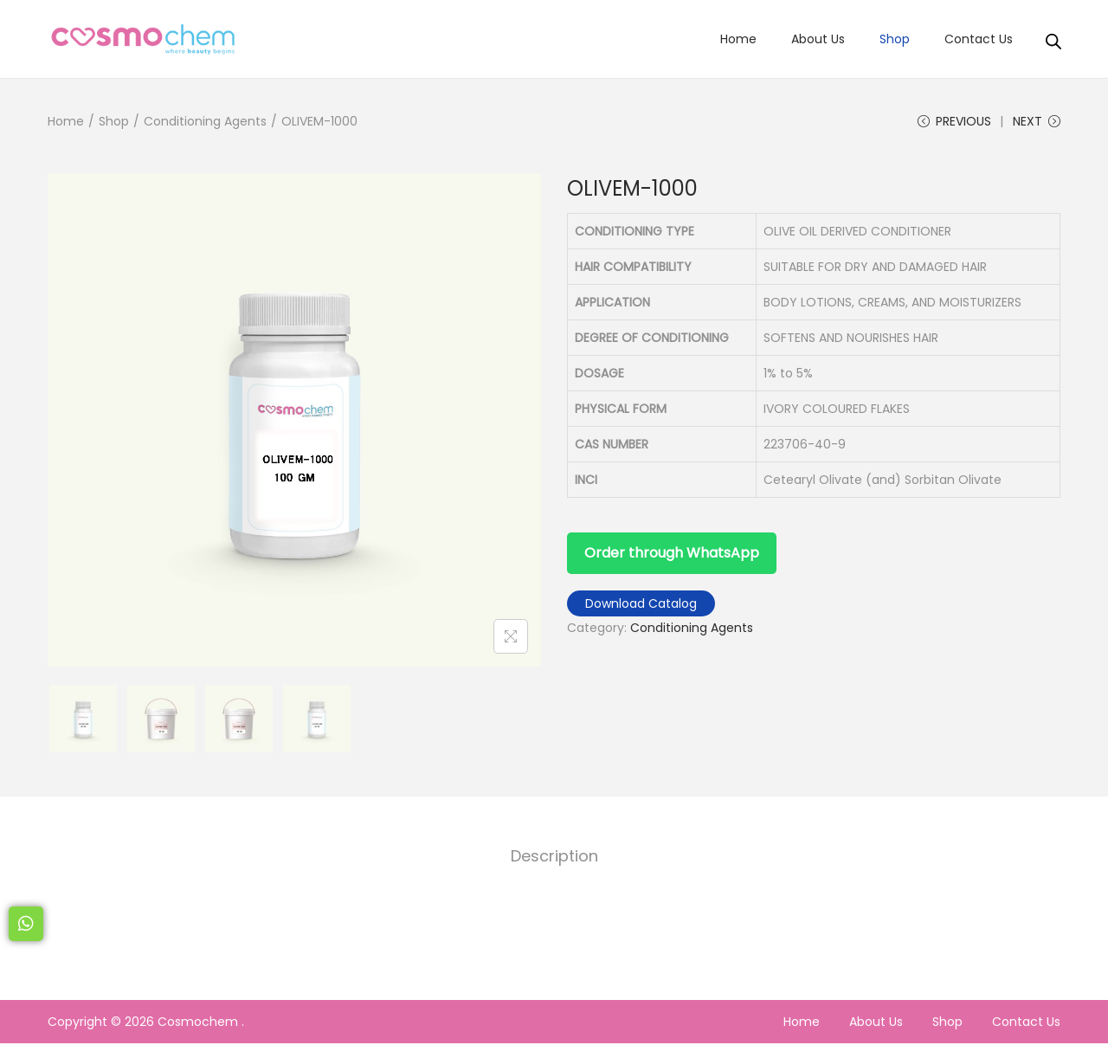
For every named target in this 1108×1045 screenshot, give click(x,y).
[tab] (554, 859)
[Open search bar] (1053, 38)
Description (554, 858)
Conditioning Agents (205, 121)
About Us (876, 1023)
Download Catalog (641, 607)
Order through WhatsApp (671, 556)
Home (66, 121)
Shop (114, 121)
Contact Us (1026, 1023)
